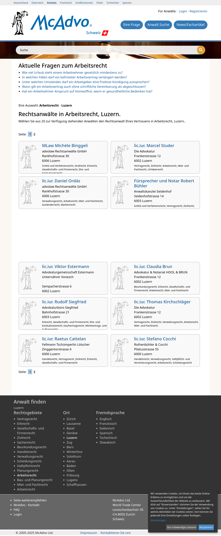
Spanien (127, 2)
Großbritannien (84, 2)
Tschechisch (108, 438)
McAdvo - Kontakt (27, 505)
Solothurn (74, 456)
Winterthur (75, 452)
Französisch (108, 423)
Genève (72, 433)
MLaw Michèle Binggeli (65, 145)
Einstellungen (158, 520)
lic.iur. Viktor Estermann (65, 266)
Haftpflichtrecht (28, 466)
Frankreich (66, 2)
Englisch (106, 419)
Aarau (71, 461)
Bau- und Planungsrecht (35, 480)
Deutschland (21, 2)
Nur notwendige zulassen (181, 527)
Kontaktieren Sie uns (116, 533)
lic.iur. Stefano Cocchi (155, 339)
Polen (100, 2)
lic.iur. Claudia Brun (153, 266)
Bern (70, 447)
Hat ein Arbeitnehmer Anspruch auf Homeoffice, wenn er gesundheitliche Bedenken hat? (87, 91)
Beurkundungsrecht (32, 447)
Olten (71, 470)
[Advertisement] (111, 236)
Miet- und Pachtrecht (32, 484)
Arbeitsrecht (26, 489)
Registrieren (198, 11)
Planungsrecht (27, 470)
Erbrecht (23, 423)
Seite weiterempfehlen (30, 500)
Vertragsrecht (27, 419)
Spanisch (106, 433)
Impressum (88, 533)
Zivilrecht (24, 438)
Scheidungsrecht (29, 461)
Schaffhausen (76, 484)
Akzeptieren (206, 527)
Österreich (37, 2)
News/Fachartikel (191, 24)
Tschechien (112, 2)
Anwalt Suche (158, 24)
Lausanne (74, 423)
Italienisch (107, 428)
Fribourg (73, 475)
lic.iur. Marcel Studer (154, 145)
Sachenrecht (26, 442)
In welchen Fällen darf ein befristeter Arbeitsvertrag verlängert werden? (74, 77)
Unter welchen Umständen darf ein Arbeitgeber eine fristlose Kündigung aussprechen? (85, 82)
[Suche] (201, 50)
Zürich (71, 419)
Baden (71, 466)
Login (183, 11)
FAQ (17, 509)
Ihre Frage (131, 24)
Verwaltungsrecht (30, 456)
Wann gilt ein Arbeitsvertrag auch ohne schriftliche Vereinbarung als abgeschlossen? (84, 86)
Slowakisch (108, 442)
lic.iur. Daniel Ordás (61, 181)
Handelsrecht (27, 452)
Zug (69, 442)
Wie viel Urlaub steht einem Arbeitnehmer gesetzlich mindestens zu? (72, 72)
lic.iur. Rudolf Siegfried (64, 301)
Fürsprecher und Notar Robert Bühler (164, 183)
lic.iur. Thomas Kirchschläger (162, 301)
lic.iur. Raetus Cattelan (64, 339)
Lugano (72, 480)
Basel (70, 428)
